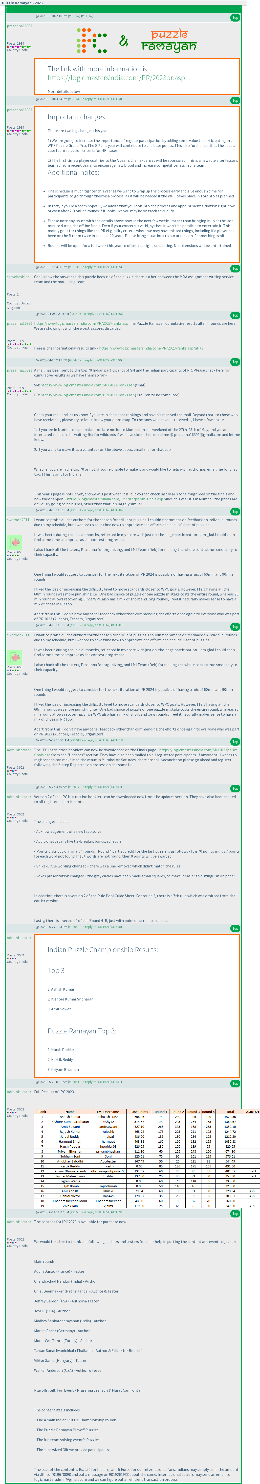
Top (235, 17)
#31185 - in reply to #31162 (88, 267)
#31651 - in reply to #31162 (88, 1081)
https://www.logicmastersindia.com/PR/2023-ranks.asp (81, 323)
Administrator (19, 749)
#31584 (117, 510)
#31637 (115, 786)
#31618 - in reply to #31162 (90, 740)
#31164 (115, 99)
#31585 (117, 625)
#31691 (117, 1212)
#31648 (115, 926)
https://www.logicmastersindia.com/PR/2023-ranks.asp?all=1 (151, 348)
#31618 (117, 740)
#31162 (74, 16)
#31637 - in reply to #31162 (88, 786)
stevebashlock (19, 276)
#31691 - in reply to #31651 (90, 1212)
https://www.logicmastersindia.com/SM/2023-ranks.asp (88, 384)
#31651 (115, 1081)
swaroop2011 (18, 519)
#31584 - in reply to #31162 (90, 510)
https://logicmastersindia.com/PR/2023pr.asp (116, 77)
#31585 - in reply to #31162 (90, 625)
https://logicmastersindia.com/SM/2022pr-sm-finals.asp (115, 498)
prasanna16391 (20, 25)
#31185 (115, 267)
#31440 (115, 360)
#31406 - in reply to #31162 (90, 313)
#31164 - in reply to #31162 (88, 99)
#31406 (117, 313)
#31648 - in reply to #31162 (88, 926)
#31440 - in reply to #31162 (88, 360)
